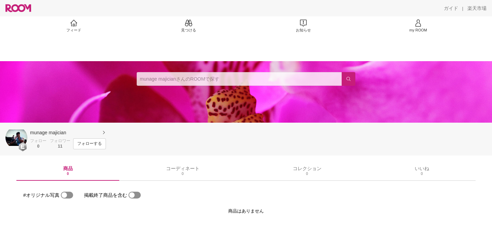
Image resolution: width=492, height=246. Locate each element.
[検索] (348, 79)
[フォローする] (89, 143)
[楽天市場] (477, 8)
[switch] (67, 195)
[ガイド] (451, 8)
